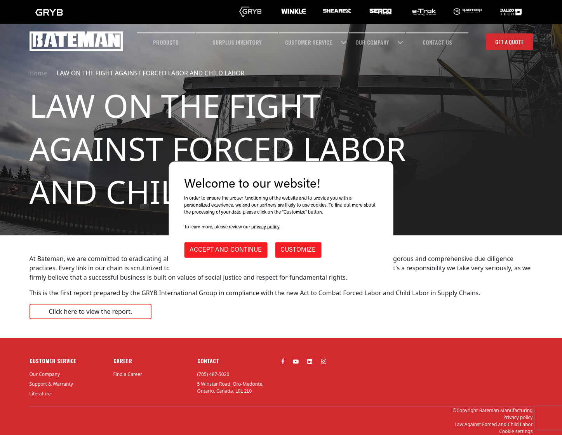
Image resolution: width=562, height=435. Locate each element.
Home (38, 73)
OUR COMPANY (372, 42)
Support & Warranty (51, 384)
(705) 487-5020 (213, 374)
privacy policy (265, 227)
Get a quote (509, 42)
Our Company (45, 374)
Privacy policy (518, 417)
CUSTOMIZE (298, 250)
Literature (40, 393)
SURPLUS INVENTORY (236, 42)
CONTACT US (437, 42)
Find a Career (128, 374)
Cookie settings (515, 431)
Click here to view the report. (90, 311)
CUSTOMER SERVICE (308, 42)
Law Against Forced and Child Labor (493, 424)
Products (166, 42)
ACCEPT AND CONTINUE (226, 250)
